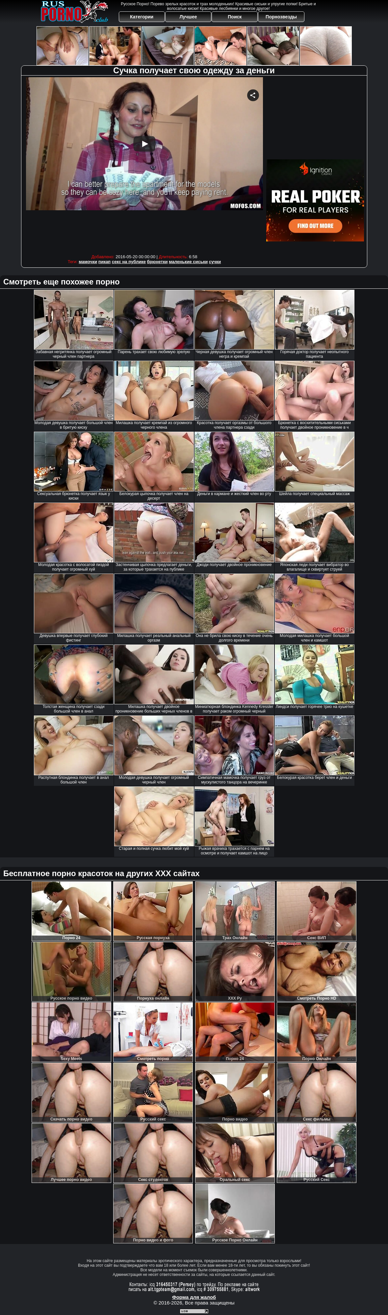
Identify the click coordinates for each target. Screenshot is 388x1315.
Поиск (235, 16)
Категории (141, 16)
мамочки (88, 261)
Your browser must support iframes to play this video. (144, 164)
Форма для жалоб (194, 1297)
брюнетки (157, 261)
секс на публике (129, 261)
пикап (104, 261)
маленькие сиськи (188, 261)
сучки (215, 261)
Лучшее (188, 16)
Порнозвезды (281, 16)
